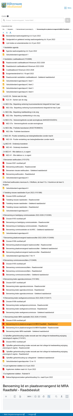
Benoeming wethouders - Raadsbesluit (19, 174)
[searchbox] (33, 20)
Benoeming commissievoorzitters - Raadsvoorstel (23, 267)
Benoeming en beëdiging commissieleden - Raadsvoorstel (26, 222)
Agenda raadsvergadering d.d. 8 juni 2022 (20, 51)
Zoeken (4, 16)
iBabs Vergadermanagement (14, 414)
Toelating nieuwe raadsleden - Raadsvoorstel (21, 200)
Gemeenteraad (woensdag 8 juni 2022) (27, 29)
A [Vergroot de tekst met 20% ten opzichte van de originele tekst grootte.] (7, 33)
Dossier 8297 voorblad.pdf (14, 283)
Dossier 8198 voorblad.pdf (14, 301)
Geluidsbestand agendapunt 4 (15, 188)
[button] (67, 20)
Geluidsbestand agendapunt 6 (15, 233)
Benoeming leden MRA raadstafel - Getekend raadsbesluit (26, 331)
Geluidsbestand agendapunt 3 (15, 178)
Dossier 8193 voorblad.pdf (14, 219)
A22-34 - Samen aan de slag (15, 100)
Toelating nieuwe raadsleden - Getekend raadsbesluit (24, 203)
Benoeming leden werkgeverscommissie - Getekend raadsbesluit (28, 312)
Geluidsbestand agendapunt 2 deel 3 (18, 88)
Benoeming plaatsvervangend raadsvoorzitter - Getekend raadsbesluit (30, 248)
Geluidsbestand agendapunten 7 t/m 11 (19, 256)
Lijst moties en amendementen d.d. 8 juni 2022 (21, 43)
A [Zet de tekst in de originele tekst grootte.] (3, 33)
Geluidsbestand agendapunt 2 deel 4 (18, 92)
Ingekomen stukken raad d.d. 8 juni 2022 (19, 369)
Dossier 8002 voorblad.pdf (14, 342)
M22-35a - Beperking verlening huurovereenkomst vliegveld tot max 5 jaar (31, 108)
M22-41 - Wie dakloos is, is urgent (17, 155)
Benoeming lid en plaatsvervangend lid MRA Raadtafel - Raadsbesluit (30, 324)
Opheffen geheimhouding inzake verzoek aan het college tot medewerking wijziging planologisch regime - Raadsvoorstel (35, 347)
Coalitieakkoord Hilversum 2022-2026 (18, 70)
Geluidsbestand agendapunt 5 (15, 211)
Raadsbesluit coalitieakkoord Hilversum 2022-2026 (23, 66)
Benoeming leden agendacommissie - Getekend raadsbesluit (27, 293)
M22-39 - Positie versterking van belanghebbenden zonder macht (28, 139)
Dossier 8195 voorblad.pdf (14, 264)
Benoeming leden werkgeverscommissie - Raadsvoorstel (25, 305)
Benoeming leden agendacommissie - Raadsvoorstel (24, 286)
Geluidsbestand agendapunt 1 (15, 55)
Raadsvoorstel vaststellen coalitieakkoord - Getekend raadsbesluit (29, 77)
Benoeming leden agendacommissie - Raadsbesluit (23, 290)
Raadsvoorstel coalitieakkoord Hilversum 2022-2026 (24, 63)
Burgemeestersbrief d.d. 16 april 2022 (18, 73)
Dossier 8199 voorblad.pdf (14, 320)
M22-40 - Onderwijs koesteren (15, 147)
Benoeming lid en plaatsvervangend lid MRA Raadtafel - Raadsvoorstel (31, 328)
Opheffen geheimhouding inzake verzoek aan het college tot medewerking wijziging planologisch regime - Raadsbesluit (35, 353)
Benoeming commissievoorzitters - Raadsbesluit (22, 271)
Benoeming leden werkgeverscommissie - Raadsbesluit (25, 309)
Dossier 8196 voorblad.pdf (14, 241)
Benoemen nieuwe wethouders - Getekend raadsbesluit (25, 170)
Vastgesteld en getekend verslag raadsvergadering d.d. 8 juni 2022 (29, 39)
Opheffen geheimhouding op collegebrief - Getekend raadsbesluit (28, 358)
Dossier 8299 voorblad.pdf (14, 196)
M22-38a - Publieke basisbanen (16, 131)
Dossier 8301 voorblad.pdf (14, 163)
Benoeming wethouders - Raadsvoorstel (19, 167)
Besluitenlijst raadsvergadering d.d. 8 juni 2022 (22, 36)
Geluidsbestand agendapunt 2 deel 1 (18, 81)
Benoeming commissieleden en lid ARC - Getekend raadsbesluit (28, 230)
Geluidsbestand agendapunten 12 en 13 (19, 361)
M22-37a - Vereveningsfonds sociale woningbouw (23, 123)
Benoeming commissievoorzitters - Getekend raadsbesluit (25, 275)
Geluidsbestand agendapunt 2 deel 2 (18, 84)
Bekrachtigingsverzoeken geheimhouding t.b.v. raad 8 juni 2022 (28, 377)
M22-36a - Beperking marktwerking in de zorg (21, 116)
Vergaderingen (11, 29)
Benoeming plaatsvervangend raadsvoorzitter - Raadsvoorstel (27, 245)
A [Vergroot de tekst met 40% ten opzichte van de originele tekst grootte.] (10, 33)
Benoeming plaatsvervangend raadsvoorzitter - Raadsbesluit (27, 252)
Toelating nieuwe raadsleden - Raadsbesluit (21, 207)
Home (4, 29)
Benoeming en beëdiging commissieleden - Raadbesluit (25, 226)
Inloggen (32, 414)
